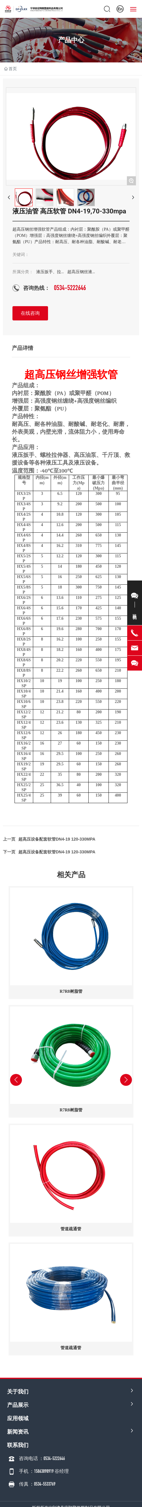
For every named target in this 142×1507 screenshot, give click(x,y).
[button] (23, 1365)
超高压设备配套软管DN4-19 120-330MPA (56, 852)
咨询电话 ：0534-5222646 (42, 1458)
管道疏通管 (70, 1229)
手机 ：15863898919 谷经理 (44, 1471)
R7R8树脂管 (71, 991)
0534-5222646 (70, 288)
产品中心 (71, 40)
